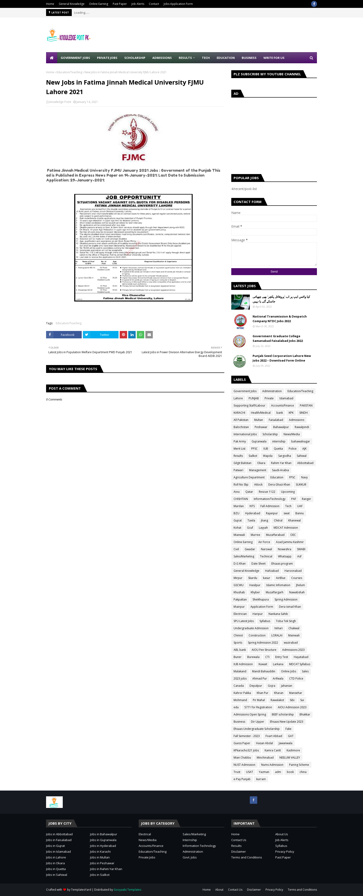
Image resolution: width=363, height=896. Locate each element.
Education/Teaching (69, 72)
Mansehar (295, 693)
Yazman (264, 772)
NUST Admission (244, 765)
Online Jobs (288, 671)
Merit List (239, 449)
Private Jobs (147, 857)
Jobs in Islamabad (58, 851)
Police (293, 449)
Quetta (278, 449)
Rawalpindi (302, 427)
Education (276, 477)
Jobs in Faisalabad (59, 840)
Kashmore (293, 750)
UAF (300, 506)
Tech (288, 506)
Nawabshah (297, 592)
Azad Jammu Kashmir (290, 542)
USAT (249, 772)
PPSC (254, 449)
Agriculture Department (249, 477)
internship (278, 441)
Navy (304, 477)
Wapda (267, 456)
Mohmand (240, 700)
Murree (255, 535)
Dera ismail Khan (290, 607)
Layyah (263, 528)
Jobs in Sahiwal (56, 875)
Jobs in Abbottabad (59, 834)
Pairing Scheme (299, 765)
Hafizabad (272, 571)
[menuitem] (51, 57)
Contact (154, 4)
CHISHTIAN (241, 499)
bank (279, 413)
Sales (305, 671)
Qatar (249, 492)
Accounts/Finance (282, 405)
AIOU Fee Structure (264, 650)
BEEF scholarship (283, 714)
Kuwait (263, 664)
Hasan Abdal (264, 743)
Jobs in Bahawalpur (103, 834)
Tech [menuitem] (206, 58)
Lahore (238, 398)
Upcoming (288, 492)
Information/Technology (269, 499)
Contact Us (238, 840)
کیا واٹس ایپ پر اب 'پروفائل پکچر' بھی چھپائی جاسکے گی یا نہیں (281, 299)
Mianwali (239, 535)
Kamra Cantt (273, 750)
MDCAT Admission (286, 528)
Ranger (306, 499)
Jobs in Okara (55, 863)
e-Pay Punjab (242, 779)
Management (257, 470)
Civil (236, 549)
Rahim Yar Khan (281, 463)
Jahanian (286, 686)
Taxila (251, 520)
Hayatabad (301, 657)
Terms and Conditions (246, 857)
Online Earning (98, 4)
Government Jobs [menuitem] (75, 58)
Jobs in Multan (100, 857)
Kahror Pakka (242, 693)
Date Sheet (258, 564)
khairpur (239, 607)
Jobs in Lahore (56, 857)
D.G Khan (240, 564)
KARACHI (239, 413)
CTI (267, 657)
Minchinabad (265, 757)
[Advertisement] (232, 34)
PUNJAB (254, 398)
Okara (261, 463)
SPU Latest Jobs (244, 621)
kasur (266, 578)
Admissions (296, 420)
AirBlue (280, 578)
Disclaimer (238, 851)
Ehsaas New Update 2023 (286, 722)
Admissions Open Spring (250, 714)
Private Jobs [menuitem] (107, 58)
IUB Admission (243, 664)
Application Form (261, 607)
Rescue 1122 (267, 492)
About (219, 890)
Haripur (258, 614)
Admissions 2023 (293, 650)
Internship (190, 840)
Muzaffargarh (274, 592)
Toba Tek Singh (286, 621)
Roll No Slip (241, 484)
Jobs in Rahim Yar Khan (106, 869)
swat (287, 513)
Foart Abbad (274, 736)
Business (239, 722)
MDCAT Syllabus (299, 664)
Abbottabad (305, 463)
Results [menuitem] (185, 58)
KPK (291, 413)
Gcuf (250, 528)
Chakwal (293, 628)
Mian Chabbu (242, 757)
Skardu (252, 578)
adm (278, 772)
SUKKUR (301, 484)
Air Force (264, 542)
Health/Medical (261, 413)
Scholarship (270, 434)
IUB (265, 449)
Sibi (292, 700)
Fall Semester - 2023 (247, 736)
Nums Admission (272, 765)
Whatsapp (284, 556)
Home (50, 4)
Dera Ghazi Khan (279, 484)
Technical (266, 556)
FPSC (292, 477)
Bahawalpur (281, 427)
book (290, 772)
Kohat (237, 528)
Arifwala (278, 678)
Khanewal (294, 520)
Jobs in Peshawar (102, 863)
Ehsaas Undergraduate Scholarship (257, 729)
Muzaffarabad (275, 535)
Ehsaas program (282, 564)
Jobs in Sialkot (100, 875)
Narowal (266, 549)
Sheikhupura (261, 599)
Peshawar (261, 427)
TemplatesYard (81, 890)
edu (236, 707)
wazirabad (291, 643)
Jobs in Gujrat (55, 846)
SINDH (303, 413)
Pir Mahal (259, 700)
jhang (264, 520)
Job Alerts (137, 4)
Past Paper (120, 4)
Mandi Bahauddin (263, 671)
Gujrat (238, 520)
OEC (293, 535)
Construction (257, 635)
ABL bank (240, 650)
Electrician (240, 614)
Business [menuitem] (249, 58)
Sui (302, 700)
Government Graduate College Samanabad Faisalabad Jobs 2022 (278, 338)
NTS (252, 506)
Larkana (278, 664)
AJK (304, 449)
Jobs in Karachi (100, 851)
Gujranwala (259, 441)
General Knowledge (71, 4)
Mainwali (294, 635)
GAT (291, 736)
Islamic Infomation (278, 585)
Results (238, 456)
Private (269, 398)
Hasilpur (254, 585)
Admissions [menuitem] (162, 58)
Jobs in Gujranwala (103, 840)
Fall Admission (269, 506)
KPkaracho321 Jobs (246, 750)
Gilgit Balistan (242, 463)
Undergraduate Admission (251, 628)
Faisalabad (276, 420)
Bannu (299, 513)
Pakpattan (240, 599)
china (303, 772)
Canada (239, 686)
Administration (272, 391)
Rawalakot (277, 700)
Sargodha (284, 456)
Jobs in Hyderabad (103, 846)
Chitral (278, 520)
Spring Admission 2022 (263, 643)
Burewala (253, 657)
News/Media (292, 434)
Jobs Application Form (178, 4)
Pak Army (240, 441)
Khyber (255, 592)
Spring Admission (286, 599)
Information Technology (199, 846)
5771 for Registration (258, 707)
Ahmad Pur (259, 678)
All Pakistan (241, 420)
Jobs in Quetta (56, 869)
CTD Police (296, 678)
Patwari (238, 470)
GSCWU (239, 585)
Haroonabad (293, 571)
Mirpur (238, 578)
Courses (296, 578)
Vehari (278, 628)
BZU (236, 513)
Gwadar (250, 549)
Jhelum (300, 585)
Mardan (239, 506)
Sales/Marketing (244, 556)
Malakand (240, 671)
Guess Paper (242, 743)
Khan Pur (262, 693)
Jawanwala (285, 743)
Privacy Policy (284, 851)
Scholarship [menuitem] (134, 58)
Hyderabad (252, 513)
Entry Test (281, 657)
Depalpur (256, 686)
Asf (299, 556)
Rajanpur (272, 513)
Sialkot (253, 456)
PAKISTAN (306, 405)
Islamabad (286, 398)
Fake (288, 729)
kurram (261, 779)
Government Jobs (245, 391)
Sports (238, 643)
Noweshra (284, 549)
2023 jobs (240, 678)
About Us (281, 834)
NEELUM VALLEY (289, 757)
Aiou (237, 492)
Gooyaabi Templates (127, 890)
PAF (293, 499)
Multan (258, 420)
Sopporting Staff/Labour (249, 405)
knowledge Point (60, 102)
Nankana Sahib (278, 614)
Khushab (239, 592)
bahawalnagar (300, 441)
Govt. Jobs (190, 857)
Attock (258, 484)
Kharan (278, 693)
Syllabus (265, 621)
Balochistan (241, 427)
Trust (237, 772)
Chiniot (238, 635)
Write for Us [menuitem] (274, 58)
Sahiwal (302, 456)
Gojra (271, 686)
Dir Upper (257, 722)
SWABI (301, 549)
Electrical (145, 834)
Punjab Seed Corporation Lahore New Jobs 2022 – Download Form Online (282, 358)
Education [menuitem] (226, 58)
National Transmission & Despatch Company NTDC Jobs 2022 (280, 318)
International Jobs (245, 434)
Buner (237, 657)
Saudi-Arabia (280, 470)
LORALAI (276, 635)
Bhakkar (305, 714)
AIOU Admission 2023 (292, 707)
